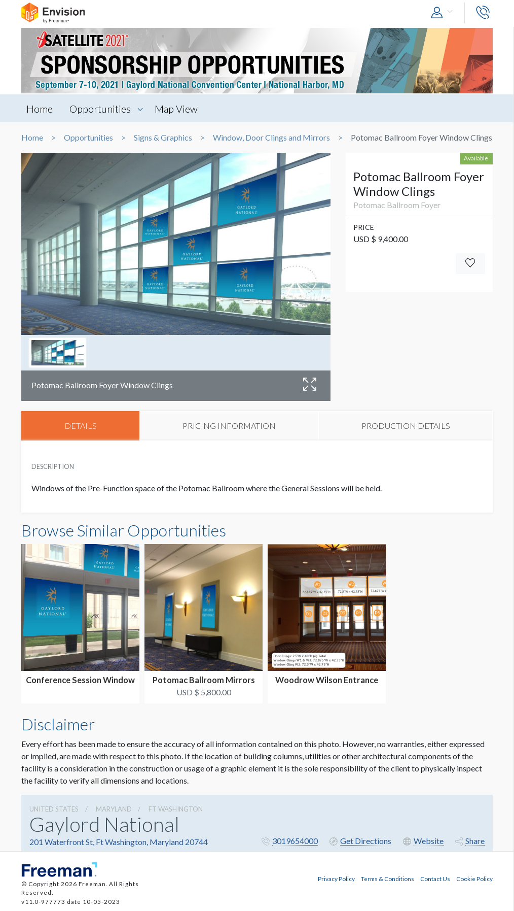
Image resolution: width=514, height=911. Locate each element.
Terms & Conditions (387, 878)
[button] (444, 13)
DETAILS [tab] (80, 425)
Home (39, 109)
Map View (176, 109)
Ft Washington (176, 809)
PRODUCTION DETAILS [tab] (405, 425)
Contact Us (435, 878)
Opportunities (100, 109)
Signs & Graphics (163, 137)
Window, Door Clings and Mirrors (271, 137)
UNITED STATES (54, 809)
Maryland (114, 809)
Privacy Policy (336, 878)
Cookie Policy (474, 878)
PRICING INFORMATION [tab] (229, 425)
